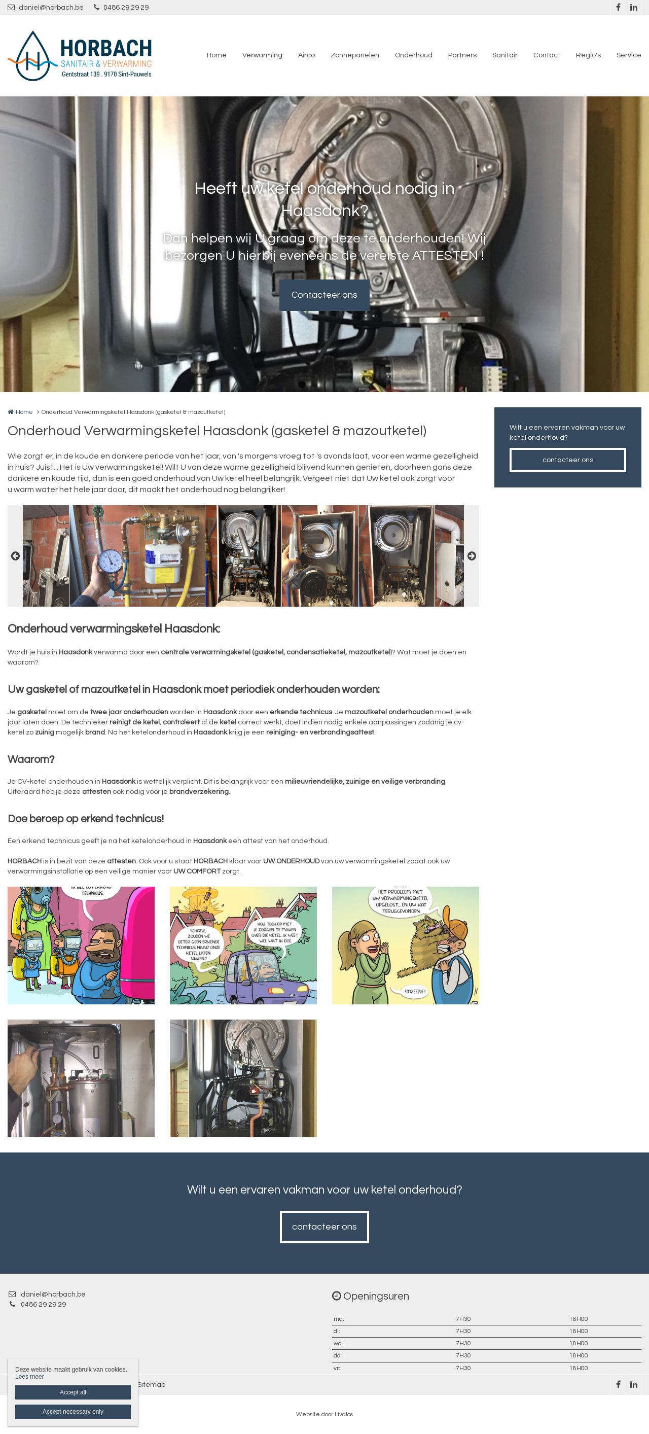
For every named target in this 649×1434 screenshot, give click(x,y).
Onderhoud (413, 55)
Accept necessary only (73, 1411)
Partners (462, 55)
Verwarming (262, 55)
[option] (243, 556)
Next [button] (471, 556)
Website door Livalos (324, 1414)
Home (217, 55)
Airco (306, 55)
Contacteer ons (324, 295)
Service (629, 55)
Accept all (73, 1392)
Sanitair (505, 55)
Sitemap (151, 1384)
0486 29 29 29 (121, 7)
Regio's (588, 55)
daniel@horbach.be (46, 7)
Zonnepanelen (355, 55)
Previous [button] (15, 556)
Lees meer (29, 1376)
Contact (546, 55)
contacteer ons (568, 460)
